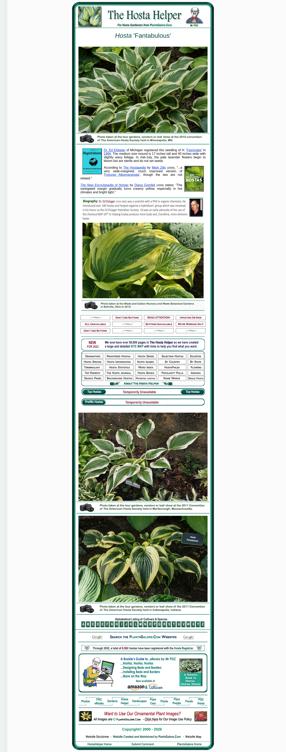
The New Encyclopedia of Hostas (104, 185)
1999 (107, 153)
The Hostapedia (134, 167)
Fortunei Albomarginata (121, 174)
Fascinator (194, 150)
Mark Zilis (159, 167)
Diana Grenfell (144, 185)
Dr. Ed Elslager (115, 150)
